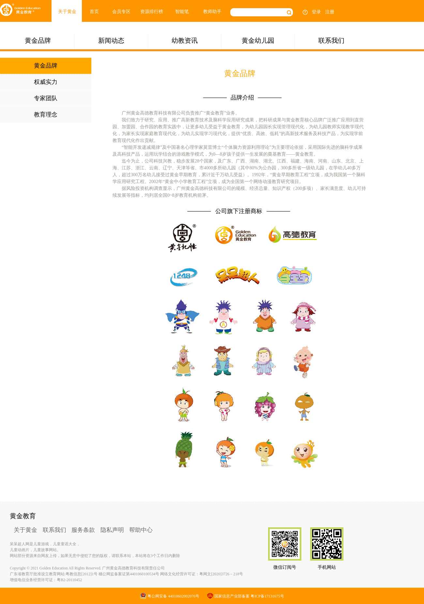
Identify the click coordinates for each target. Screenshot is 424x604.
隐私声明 (112, 530)
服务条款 (83, 530)
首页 (94, 11)
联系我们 (331, 40)
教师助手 (212, 11)
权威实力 (45, 82)
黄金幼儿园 (258, 40)
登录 (316, 11)
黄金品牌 (38, 40)
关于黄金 (67, 11)
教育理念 (45, 114)
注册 (329, 11)
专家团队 (45, 98)
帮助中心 (141, 530)
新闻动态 (111, 40)
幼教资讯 (185, 40)
